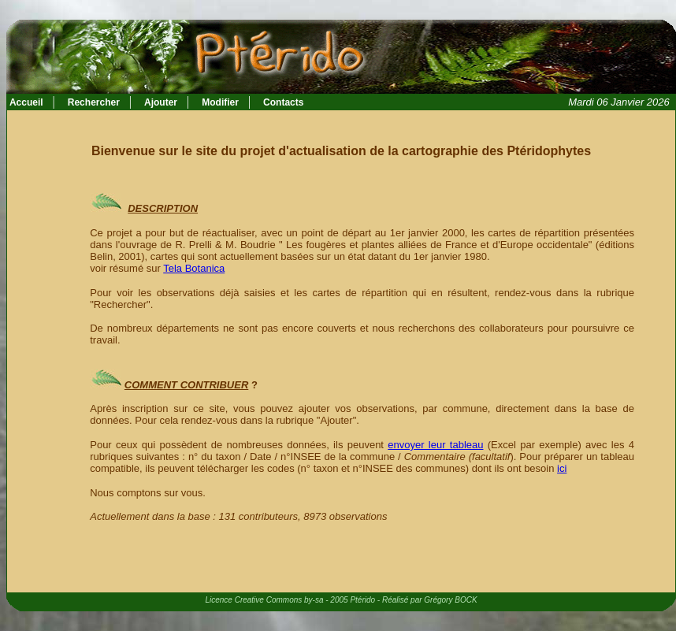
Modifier (220, 102)
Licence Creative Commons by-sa (264, 600)
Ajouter (160, 102)
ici (561, 468)
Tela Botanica (194, 268)
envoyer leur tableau (435, 445)
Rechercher (94, 102)
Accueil (25, 102)
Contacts (283, 102)
